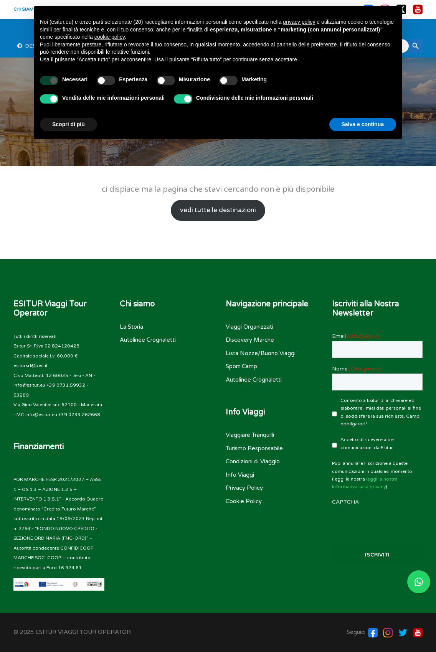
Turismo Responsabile (254, 448)
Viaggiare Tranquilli (250, 434)
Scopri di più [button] (68, 124)
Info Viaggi (240, 474)
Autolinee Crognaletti (148, 339)
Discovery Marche (250, 339)
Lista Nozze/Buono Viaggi (261, 353)
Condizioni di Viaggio (253, 461)
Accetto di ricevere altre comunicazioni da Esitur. (367, 443)
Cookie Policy (244, 501)
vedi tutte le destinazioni (218, 210)
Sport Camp (241, 366)
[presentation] (377, 522)
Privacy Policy (244, 487)
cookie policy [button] (109, 37)
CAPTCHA (345, 502)
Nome (357, 369)
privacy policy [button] (299, 22)
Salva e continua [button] (363, 124)
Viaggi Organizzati (249, 326)
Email (356, 336)
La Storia (131, 326)
